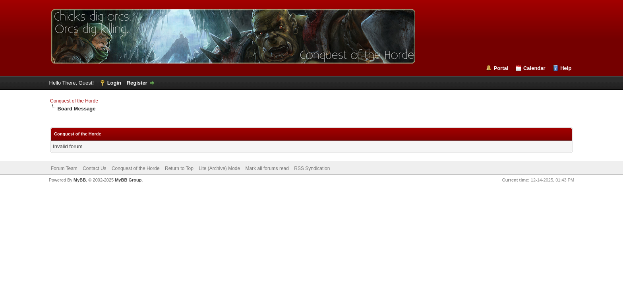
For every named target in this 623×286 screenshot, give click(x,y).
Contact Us (94, 168)
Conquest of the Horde (74, 101)
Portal (500, 68)
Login (114, 83)
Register (137, 83)
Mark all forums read (267, 168)
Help (565, 68)
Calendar (534, 68)
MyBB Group (128, 180)
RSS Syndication (312, 168)
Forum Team (64, 168)
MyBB (80, 180)
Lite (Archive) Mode (219, 168)
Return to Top (179, 168)
